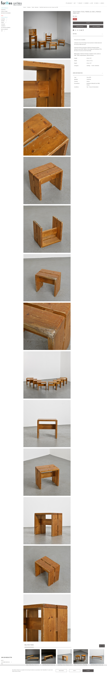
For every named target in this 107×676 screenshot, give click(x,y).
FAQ (2, 664)
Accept (88, 670)
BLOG (2, 660)
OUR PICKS (3, 9)
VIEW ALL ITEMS (4, 11)
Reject (74, 670)
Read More (61, 670)
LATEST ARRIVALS (4, 8)
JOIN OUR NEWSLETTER (6, 657)
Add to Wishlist (79, 26)
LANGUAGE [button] (69, 3)
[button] (4, 19)
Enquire (88, 23)
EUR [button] (74, 3)
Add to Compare (96, 26)
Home (24, 7)
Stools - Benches (35, 7)
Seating (28, 7)
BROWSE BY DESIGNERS (6, 13)
